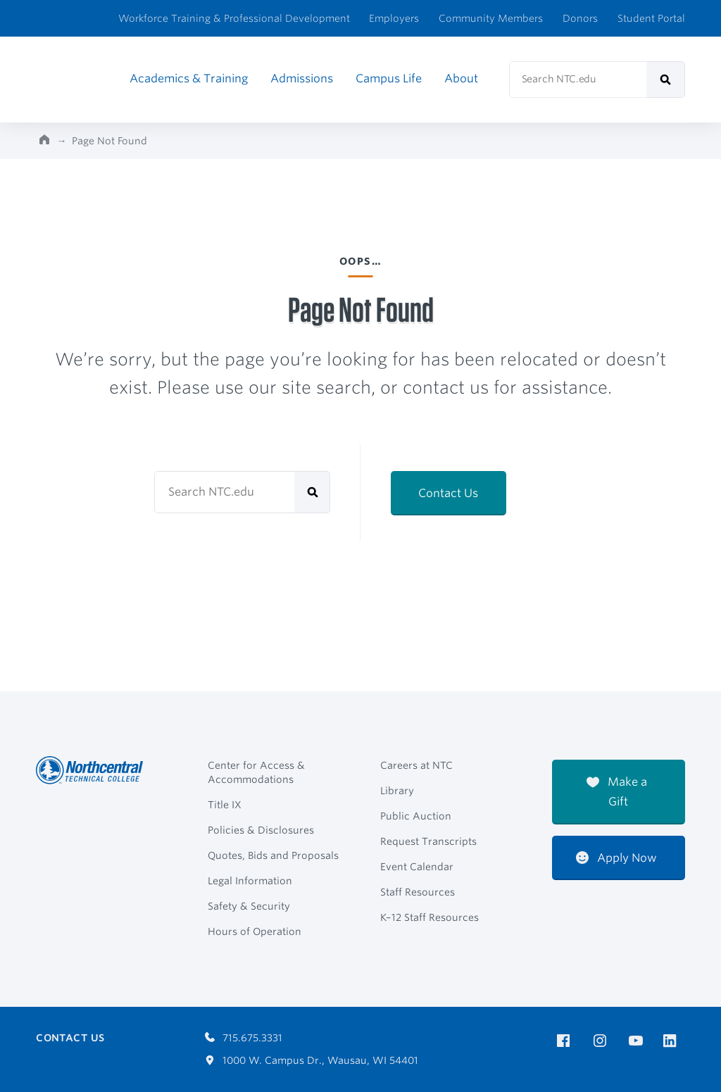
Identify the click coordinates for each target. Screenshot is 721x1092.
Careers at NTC (416, 765)
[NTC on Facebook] (566, 1041)
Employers (394, 18)
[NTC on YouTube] (638, 1041)
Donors (580, 18)
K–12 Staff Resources (429, 917)
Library (397, 790)
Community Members (491, 18)
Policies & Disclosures (261, 830)
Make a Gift (617, 791)
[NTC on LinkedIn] (674, 1042)
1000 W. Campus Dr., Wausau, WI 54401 (311, 1060)
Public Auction (415, 816)
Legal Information (250, 880)
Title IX (225, 804)
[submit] (665, 79)
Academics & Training (189, 78)
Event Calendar (416, 866)
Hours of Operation (254, 931)
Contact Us (448, 493)
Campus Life (389, 78)
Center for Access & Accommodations (256, 772)
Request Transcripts (428, 841)
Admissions (301, 78)
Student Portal (651, 18)
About (461, 78)
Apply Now (616, 858)
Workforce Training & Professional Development (234, 18)
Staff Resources (417, 892)
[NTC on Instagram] (602, 1041)
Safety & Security (249, 906)
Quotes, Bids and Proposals (273, 855)
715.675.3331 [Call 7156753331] (243, 1037)
